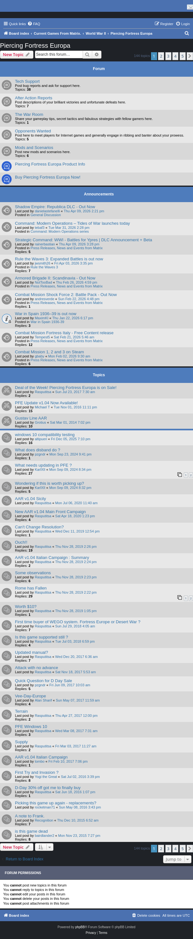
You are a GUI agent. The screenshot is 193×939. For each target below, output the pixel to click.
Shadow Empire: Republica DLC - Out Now (55, 206)
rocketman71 (45, 807)
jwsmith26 (42, 263)
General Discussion (46, 215)
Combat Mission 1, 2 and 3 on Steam (49, 351)
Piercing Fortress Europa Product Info (50, 164)
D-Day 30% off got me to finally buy (47, 787)
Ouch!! (21, 542)
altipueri (41, 439)
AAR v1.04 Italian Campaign (41, 757)
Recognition (44, 820)
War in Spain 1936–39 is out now (45, 313)
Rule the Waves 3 (44, 267)
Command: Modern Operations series (60, 231)
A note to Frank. (30, 816)
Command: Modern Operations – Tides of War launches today (72, 223)
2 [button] (161, 56)
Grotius (40, 422)
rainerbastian (45, 244)
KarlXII (40, 469)
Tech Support (27, 81)
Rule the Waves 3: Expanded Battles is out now (59, 259)
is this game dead (31, 831)
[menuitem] (33, 24)
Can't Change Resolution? (39, 527)
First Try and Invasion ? (37, 772)
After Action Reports (33, 97)
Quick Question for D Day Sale (43, 680)
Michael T (42, 407)
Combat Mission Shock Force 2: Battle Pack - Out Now (66, 294)
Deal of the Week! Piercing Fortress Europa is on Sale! (65, 387)
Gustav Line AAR (31, 418)
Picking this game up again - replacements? (55, 803)
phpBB (80, 927)
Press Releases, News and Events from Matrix (67, 248)
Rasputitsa (43, 392)
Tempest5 (42, 337)
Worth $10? (26, 606)
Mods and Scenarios (34, 147)
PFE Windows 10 (31, 726)
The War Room (29, 114)
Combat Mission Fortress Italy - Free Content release (64, 332)
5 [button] (183, 56)
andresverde (44, 299)
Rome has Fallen (31, 588)
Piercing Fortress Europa (35, 45)
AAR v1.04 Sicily (30, 498)
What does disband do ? (37, 450)
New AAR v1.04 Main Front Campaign (50, 511)
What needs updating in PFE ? (43, 465)
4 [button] (175, 56)
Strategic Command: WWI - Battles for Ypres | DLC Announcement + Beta (83, 239)
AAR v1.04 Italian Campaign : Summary (52, 557)
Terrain (21, 711)
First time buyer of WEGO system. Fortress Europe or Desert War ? (78, 621)
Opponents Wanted (33, 131)
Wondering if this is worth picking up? (49, 483)
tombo (40, 761)
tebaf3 (40, 227)
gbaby (39, 356)
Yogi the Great (46, 777)
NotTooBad (43, 282)
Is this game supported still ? (41, 637)
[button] (190, 56)
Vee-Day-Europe (30, 696)
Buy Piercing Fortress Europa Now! (47, 177)
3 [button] (168, 56)
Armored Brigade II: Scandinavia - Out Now (55, 278)
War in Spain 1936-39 (47, 322)
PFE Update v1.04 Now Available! (46, 402)
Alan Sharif (43, 700)
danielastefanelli (47, 211)
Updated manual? (31, 652)
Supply (21, 741)
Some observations (33, 572)
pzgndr (40, 454)
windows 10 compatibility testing (45, 434)
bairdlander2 (44, 835)
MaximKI (41, 318)
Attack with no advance (36, 667)
